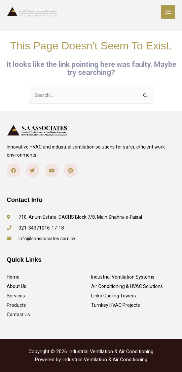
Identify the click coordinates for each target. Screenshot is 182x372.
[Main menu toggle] (168, 12)
